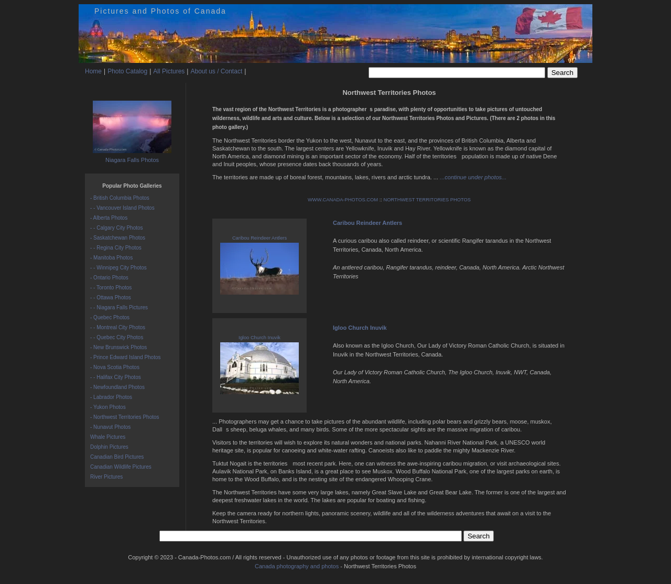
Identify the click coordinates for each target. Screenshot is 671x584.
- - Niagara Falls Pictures (119, 307)
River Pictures (106, 477)
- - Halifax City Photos (115, 377)
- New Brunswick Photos (118, 347)
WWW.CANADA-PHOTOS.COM (343, 199)
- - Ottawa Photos (110, 297)
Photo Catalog (127, 71)
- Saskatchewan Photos (117, 238)
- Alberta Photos (108, 218)
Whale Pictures (107, 437)
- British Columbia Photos (119, 198)
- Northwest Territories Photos (124, 417)
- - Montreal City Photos (117, 327)
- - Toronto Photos (111, 287)
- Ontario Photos (109, 277)
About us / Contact (216, 71)
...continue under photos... (473, 177)
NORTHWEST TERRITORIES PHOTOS (427, 199)
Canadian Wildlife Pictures (120, 467)
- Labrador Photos (111, 397)
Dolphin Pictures (109, 447)
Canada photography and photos (297, 566)
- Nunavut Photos (110, 427)
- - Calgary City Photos (116, 228)
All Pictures (169, 71)
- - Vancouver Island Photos (122, 208)
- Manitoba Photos (111, 258)
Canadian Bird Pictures (117, 457)
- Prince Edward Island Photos (125, 357)
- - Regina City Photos (116, 248)
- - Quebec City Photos (116, 337)
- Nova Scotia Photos (114, 367)
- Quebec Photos (109, 317)
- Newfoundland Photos (117, 387)
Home (93, 71)
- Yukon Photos (108, 407)
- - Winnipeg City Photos (118, 268)
